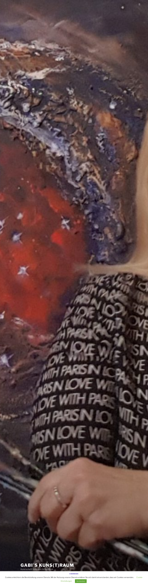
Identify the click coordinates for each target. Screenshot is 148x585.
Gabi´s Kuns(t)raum (47, 565)
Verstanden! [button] (80, 581)
